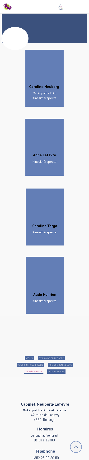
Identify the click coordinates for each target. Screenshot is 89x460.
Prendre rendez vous (60, 365)
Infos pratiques (56, 371)
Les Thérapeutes (33, 371)
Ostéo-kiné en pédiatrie (51, 358)
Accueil (29, 358)
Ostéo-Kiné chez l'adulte (30, 365)
